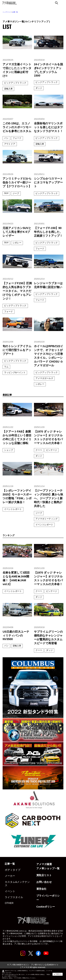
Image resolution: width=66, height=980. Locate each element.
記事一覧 (15, 12)
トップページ (7, 12)
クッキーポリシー (11, 974)
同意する (58, 974)
